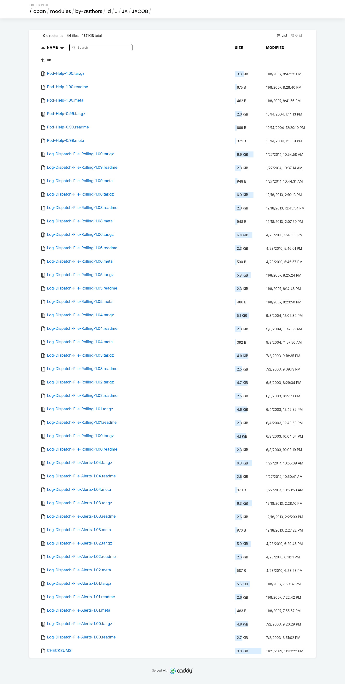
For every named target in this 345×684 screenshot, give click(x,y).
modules (60, 11)
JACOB (140, 11)
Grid (296, 35)
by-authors (88, 11)
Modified (275, 48)
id (109, 11)
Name (56, 47)
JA (125, 11)
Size (239, 48)
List (282, 35)
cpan (40, 11)
